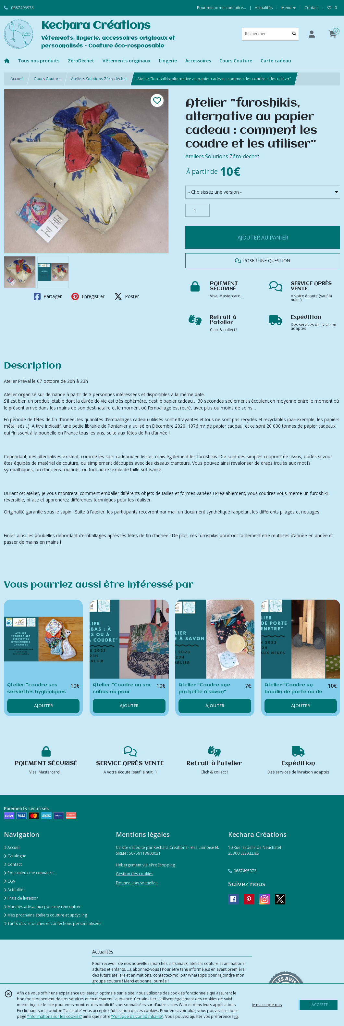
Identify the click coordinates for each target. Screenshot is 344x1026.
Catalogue (15, 856)
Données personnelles (136, 883)
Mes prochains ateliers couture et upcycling (45, 915)
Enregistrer (87, 296)
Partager (48, 296)
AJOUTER (43, 705)
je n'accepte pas (267, 1004)
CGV (9, 881)
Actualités (14, 889)
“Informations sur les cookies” (54, 1016)
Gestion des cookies (134, 874)
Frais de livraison (21, 898)
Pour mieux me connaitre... (30, 873)
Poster (126, 296)
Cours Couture (47, 79)
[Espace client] (311, 34)
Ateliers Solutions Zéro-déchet (99, 79)
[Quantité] (197, 210)
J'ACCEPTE (319, 1004)
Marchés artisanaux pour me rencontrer (42, 906)
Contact (311, 7)
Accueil (16, 79)
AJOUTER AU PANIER (263, 237)
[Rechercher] (294, 34)
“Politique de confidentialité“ (137, 1016)
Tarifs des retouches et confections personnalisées (52, 923)
